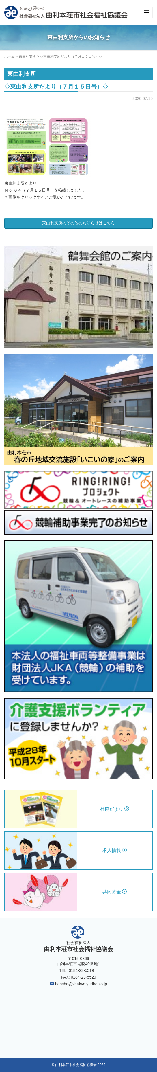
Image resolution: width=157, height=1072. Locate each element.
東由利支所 (27, 56)
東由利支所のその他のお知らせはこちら (78, 223)
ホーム (9, 56)
